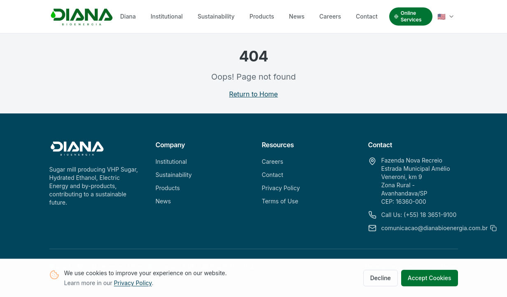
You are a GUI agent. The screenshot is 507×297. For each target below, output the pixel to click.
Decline (380, 279)
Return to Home (253, 94)
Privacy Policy (133, 284)
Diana (128, 16)
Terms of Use (280, 201)
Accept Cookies (429, 279)
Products (262, 16)
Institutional (167, 16)
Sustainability (216, 16)
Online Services (408, 16)
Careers (330, 16)
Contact (367, 16)
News (297, 16)
